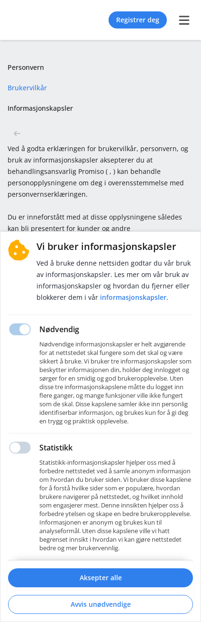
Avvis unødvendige (101, 604)
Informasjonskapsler (133, 297)
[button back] (17, 133)
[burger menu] (183, 19)
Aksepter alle (101, 577)
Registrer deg (137, 19)
